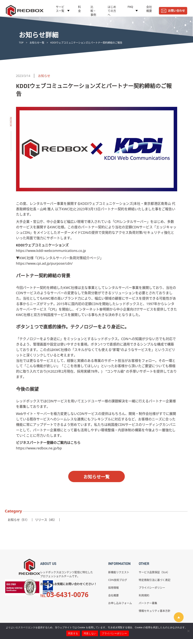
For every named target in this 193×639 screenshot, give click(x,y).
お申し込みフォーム (120, 603)
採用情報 (113, 587)
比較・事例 (93, 11)
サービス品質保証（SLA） (154, 572)
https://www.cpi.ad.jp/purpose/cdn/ (44, 263)
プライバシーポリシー (152, 587)
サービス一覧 (60, 9)
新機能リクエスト (118, 572)
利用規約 (144, 595)
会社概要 (149, 9)
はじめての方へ (112, 11)
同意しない (90, 633)
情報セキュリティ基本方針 (154, 610)
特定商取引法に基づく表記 (154, 580)
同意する (73, 633)
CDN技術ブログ (117, 580)
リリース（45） (46, 520)
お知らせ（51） (18, 520)
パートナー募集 (148, 603)
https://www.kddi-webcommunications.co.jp (51, 250)
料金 (79, 9)
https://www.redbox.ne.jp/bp (39, 448)
